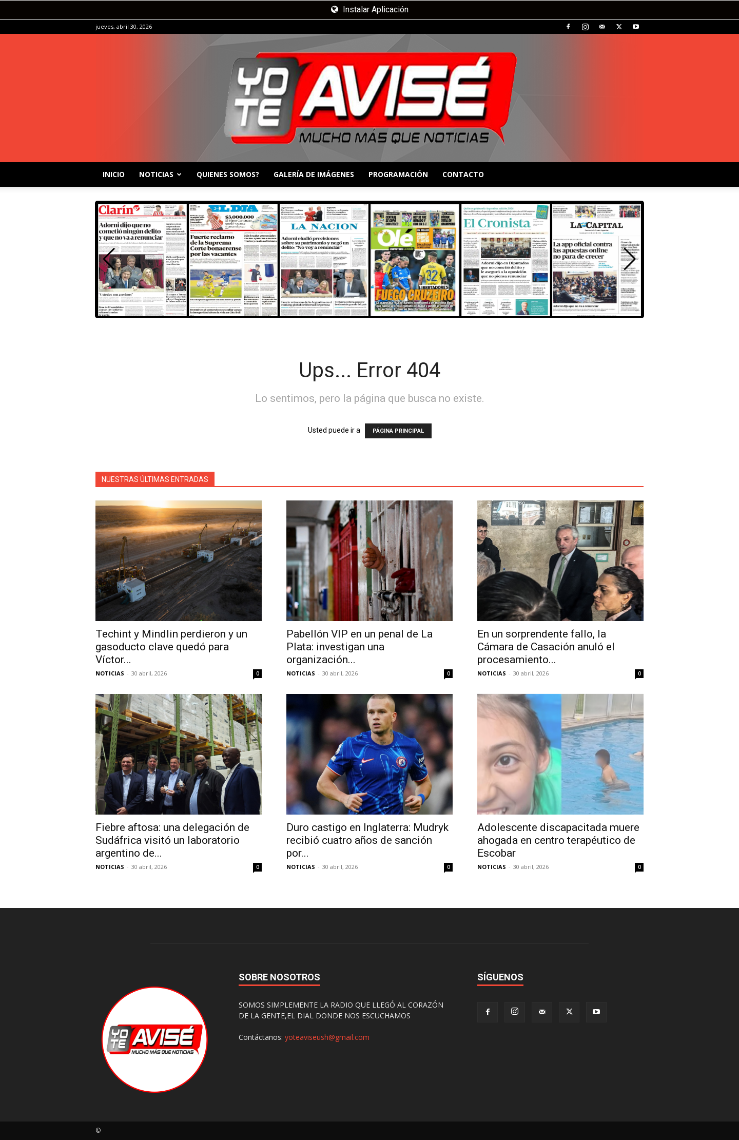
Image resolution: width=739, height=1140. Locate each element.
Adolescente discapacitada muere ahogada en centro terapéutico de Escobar (558, 840)
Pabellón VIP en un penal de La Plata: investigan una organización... (359, 647)
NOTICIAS (160, 174)
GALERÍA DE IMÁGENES (314, 174)
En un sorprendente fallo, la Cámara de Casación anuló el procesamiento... (546, 647)
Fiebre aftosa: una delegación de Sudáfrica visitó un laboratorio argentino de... (172, 840)
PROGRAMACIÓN (398, 174)
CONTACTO (463, 174)
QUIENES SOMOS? (228, 174)
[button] (630, 259)
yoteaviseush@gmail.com (327, 1037)
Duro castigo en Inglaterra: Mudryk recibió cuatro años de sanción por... (367, 840)
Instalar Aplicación (370, 9)
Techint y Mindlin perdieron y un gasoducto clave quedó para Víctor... (171, 647)
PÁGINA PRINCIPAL (398, 431)
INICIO (114, 174)
